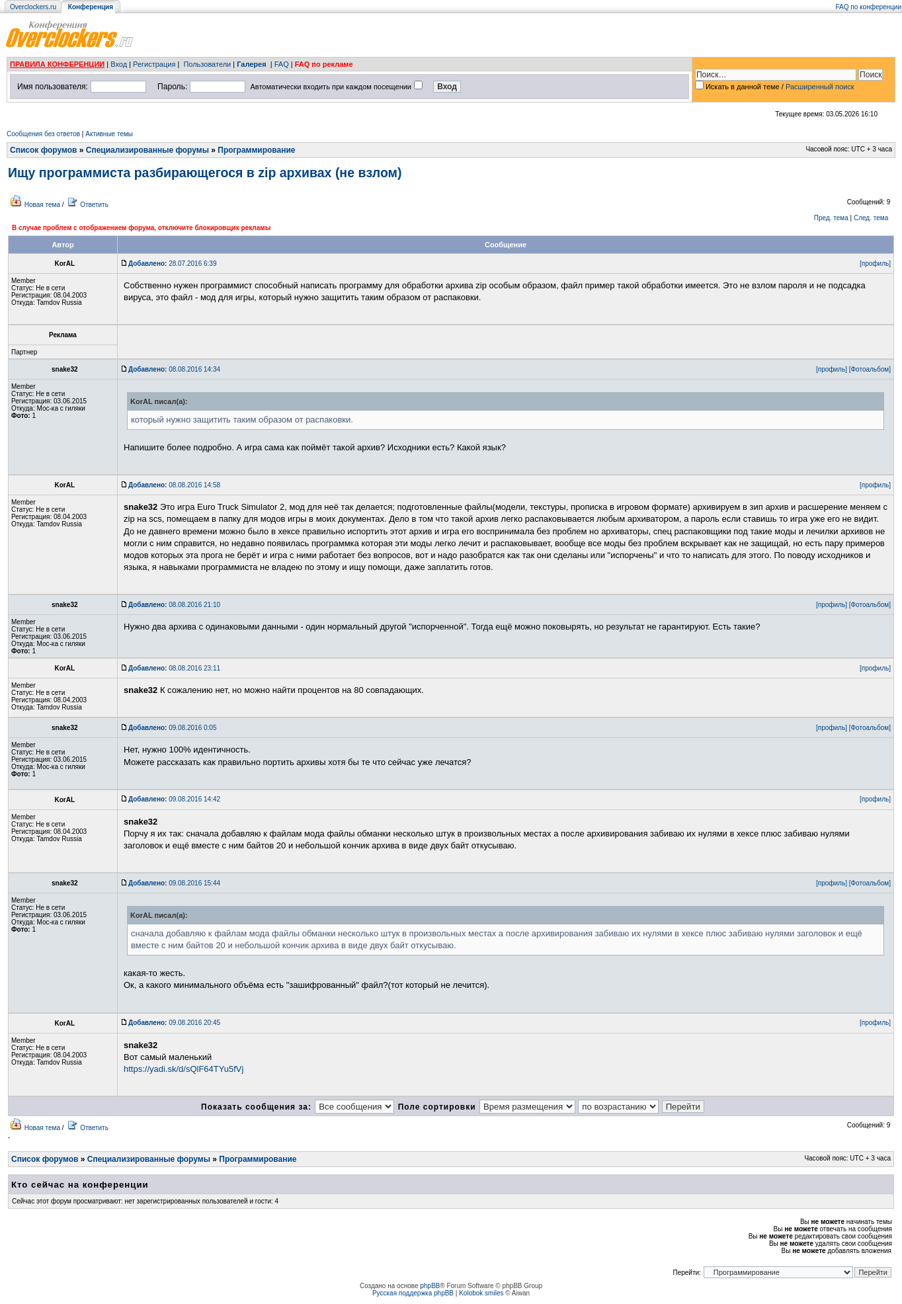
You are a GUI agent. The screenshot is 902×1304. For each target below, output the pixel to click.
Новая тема (42, 204)
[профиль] (875, 263)
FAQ (281, 64)
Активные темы (109, 134)
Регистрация (154, 64)
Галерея (251, 64)
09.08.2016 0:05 (172, 727)
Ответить (94, 204)
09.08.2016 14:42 (174, 799)
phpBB (430, 1285)
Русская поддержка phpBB (413, 1293)
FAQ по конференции (868, 7)
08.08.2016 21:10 (174, 604)
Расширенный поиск (820, 87)
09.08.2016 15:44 (174, 883)
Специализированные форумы (147, 150)
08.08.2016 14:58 (174, 485)
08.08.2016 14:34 (174, 369)
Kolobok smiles (481, 1293)
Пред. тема (831, 218)
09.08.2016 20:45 (174, 1022)
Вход (118, 64)
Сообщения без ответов (43, 134)
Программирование (256, 150)
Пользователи (207, 64)
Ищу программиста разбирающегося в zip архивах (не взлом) (205, 172)
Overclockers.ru (33, 7)
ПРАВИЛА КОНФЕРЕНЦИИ (57, 64)
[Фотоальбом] (870, 369)
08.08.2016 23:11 (174, 668)
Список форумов (43, 150)
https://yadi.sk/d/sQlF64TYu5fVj (183, 1069)
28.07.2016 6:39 (172, 263)
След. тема (871, 218)
